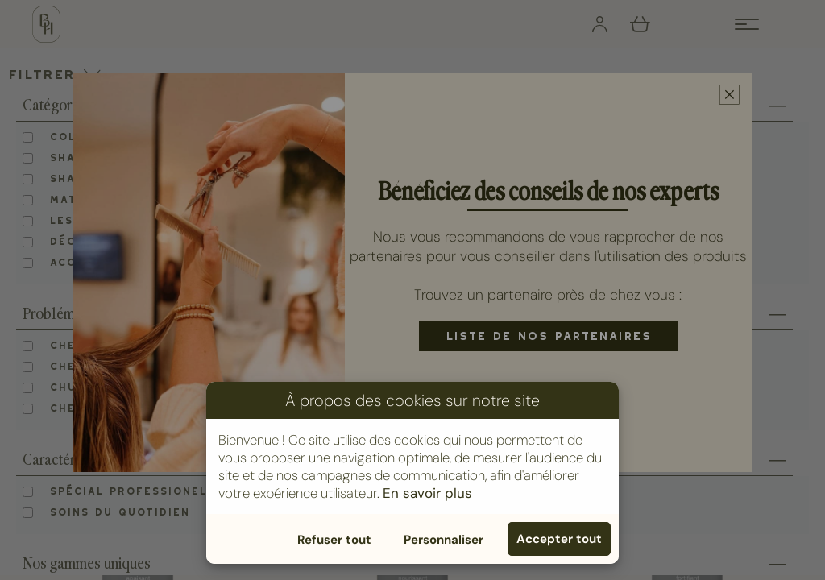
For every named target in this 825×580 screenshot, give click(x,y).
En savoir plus (427, 493)
